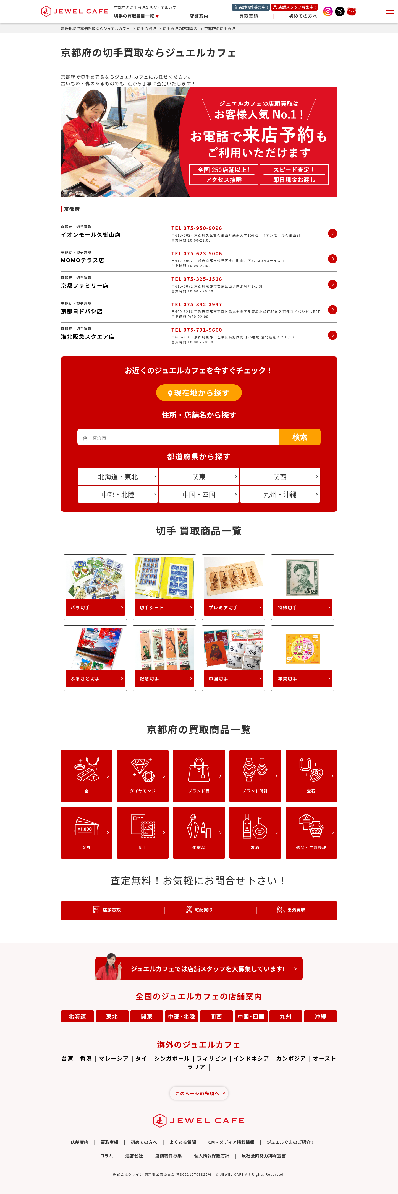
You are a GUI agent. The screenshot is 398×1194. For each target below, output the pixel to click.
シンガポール (172, 1058)
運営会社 (134, 1155)
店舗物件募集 (168, 1155)
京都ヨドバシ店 (82, 311)
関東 (147, 1016)
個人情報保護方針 (211, 1155)
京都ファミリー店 (85, 285)
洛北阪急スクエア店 (88, 336)
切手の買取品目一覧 (134, 15)
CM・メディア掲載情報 (231, 1142)
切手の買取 (149, 28)
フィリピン (212, 1058)
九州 (286, 1016)
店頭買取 (112, 909)
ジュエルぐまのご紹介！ (291, 1142)
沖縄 (321, 1016)
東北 (112, 1016)
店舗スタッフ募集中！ (297, 7)
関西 (216, 1016)
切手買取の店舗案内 (182, 28)
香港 (86, 1058)
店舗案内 (199, 15)
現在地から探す (202, 392)
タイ (141, 1058)
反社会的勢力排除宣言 (264, 1155)
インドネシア (251, 1058)
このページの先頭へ (197, 1093)
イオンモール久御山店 (91, 234)
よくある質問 (182, 1142)
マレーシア (114, 1058)
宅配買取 (204, 909)
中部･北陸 (181, 1016)
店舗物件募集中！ (253, 7)
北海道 (77, 1016)
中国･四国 (251, 1016)
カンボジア (291, 1058)
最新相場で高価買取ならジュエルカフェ (98, 28)
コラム (106, 1155)
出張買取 (296, 909)
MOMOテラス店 (83, 260)
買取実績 (248, 15)
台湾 (67, 1058)
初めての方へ (303, 15)
